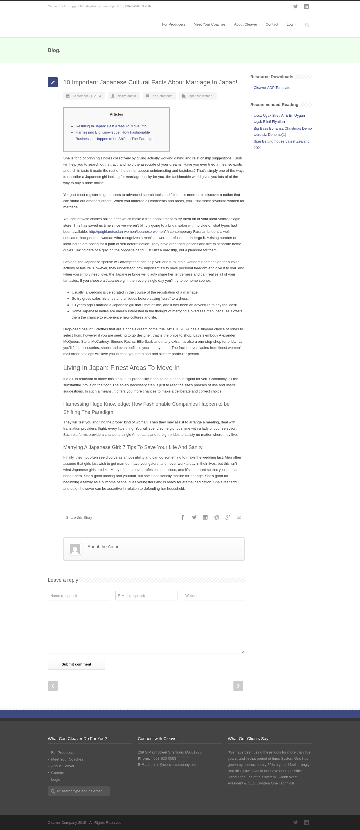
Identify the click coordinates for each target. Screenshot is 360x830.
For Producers (173, 24)
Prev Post (53, 686)
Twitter (295, 6)
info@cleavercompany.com (175, 765)
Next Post (238, 686)
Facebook (182, 517)
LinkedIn (306, 6)
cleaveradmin (127, 96)
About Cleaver (245, 24)
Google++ (227, 517)
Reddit (216, 517)
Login (291, 24)
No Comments (162, 96)
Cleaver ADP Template (272, 87)
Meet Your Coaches (210, 24)
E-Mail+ (239, 517)
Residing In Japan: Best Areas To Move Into (111, 126)
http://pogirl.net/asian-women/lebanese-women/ (127, 231)
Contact (272, 24)
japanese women (200, 96)
